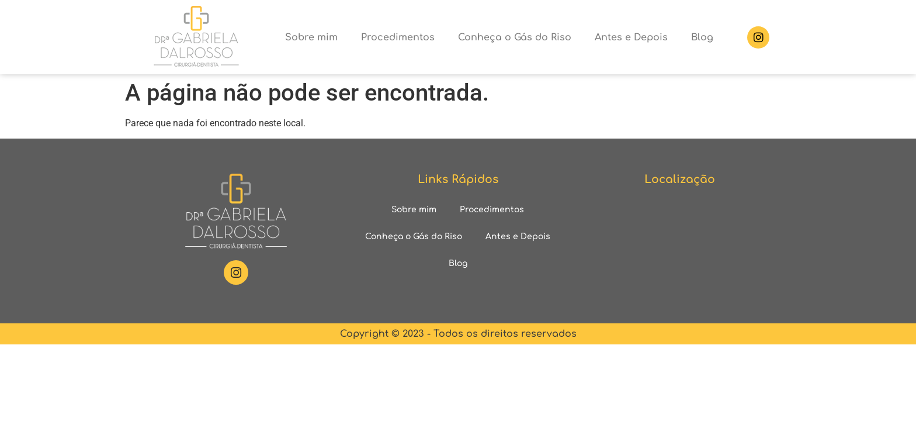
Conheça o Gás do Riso (514, 37)
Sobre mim (311, 37)
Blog (702, 37)
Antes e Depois (631, 37)
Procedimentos (398, 37)
